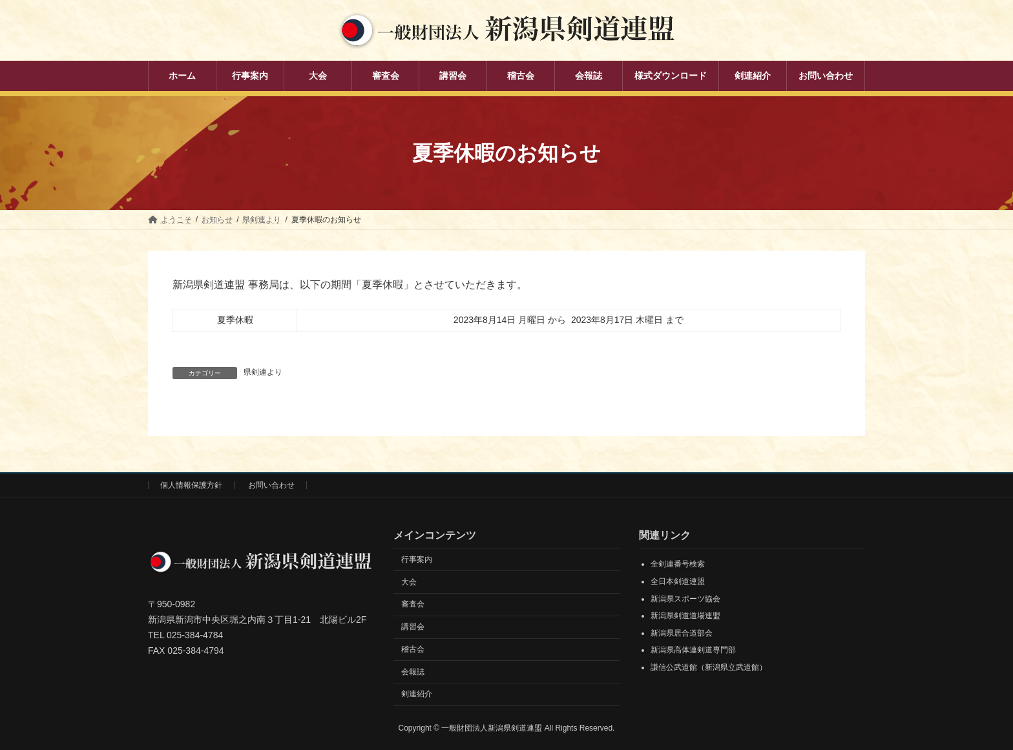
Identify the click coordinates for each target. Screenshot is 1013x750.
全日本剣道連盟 (678, 581)
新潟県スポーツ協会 (685, 598)
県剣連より (263, 372)
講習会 (412, 626)
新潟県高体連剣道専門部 (693, 649)
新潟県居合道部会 (682, 632)
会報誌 (412, 671)
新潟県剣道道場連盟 (685, 615)
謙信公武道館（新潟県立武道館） (709, 666)
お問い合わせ (271, 485)
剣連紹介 (416, 693)
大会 (409, 581)
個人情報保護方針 (191, 485)
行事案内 (416, 558)
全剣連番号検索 (678, 563)
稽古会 (412, 648)
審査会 (412, 604)
